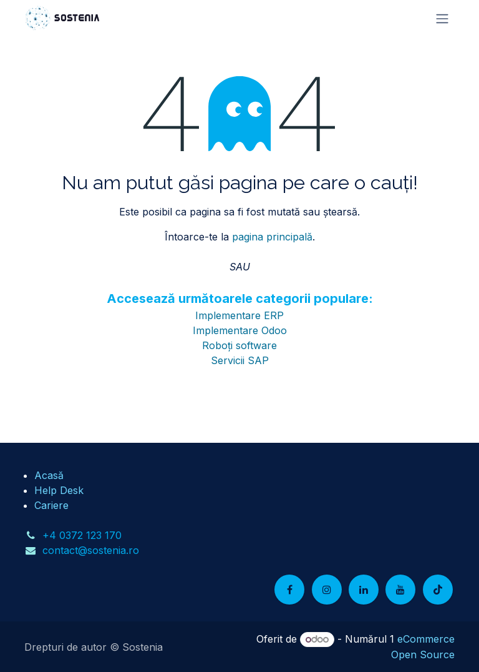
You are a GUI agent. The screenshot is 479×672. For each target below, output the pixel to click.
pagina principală (272, 236)
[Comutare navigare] (442, 18)
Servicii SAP (240, 360)
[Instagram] (327, 590)
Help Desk (59, 490)
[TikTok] (438, 590)
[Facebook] (289, 590)
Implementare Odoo (240, 330)
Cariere (51, 505)
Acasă (49, 475)
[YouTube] (400, 590)
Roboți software (239, 345)
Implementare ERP (239, 315)
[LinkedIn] (364, 590)
